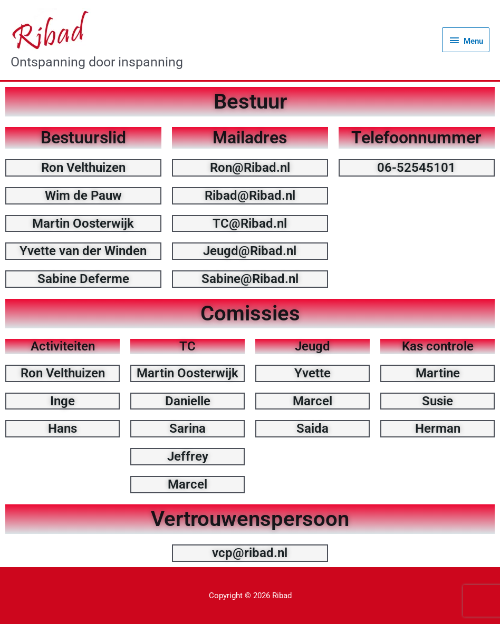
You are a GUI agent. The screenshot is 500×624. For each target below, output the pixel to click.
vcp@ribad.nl (249, 552)
